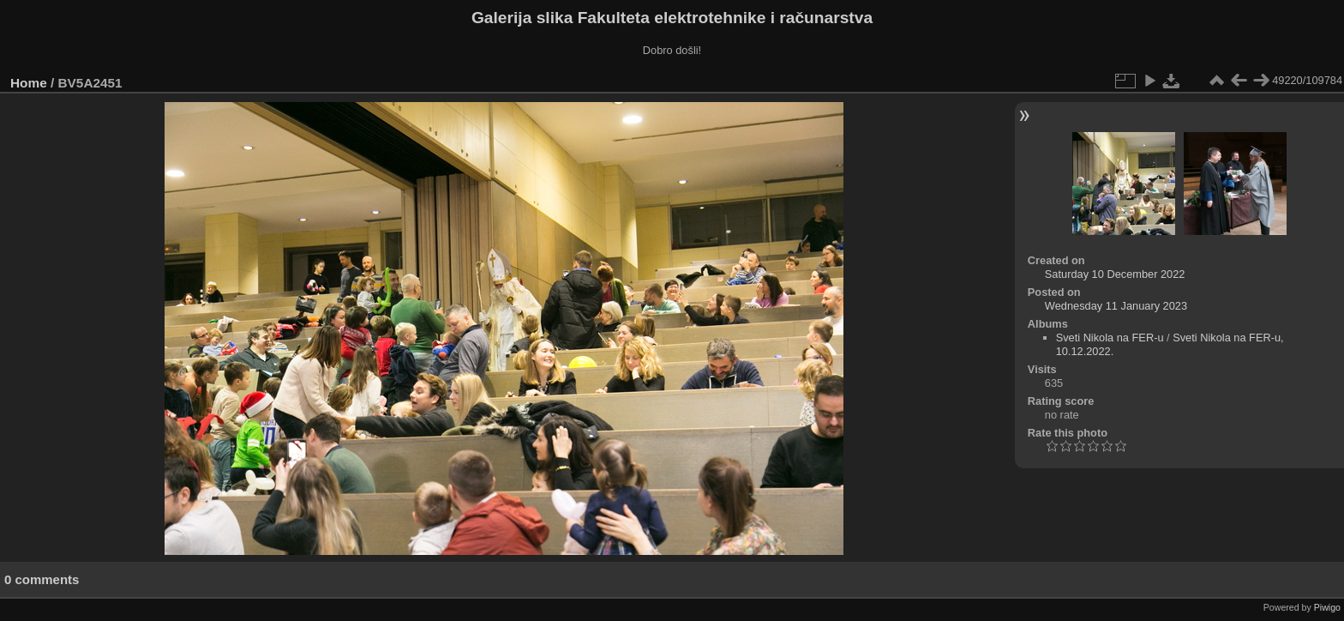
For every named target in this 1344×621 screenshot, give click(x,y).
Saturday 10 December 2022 (1115, 274)
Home (28, 82)
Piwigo (1327, 607)
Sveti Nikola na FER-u (1110, 337)
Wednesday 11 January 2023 (1116, 305)
